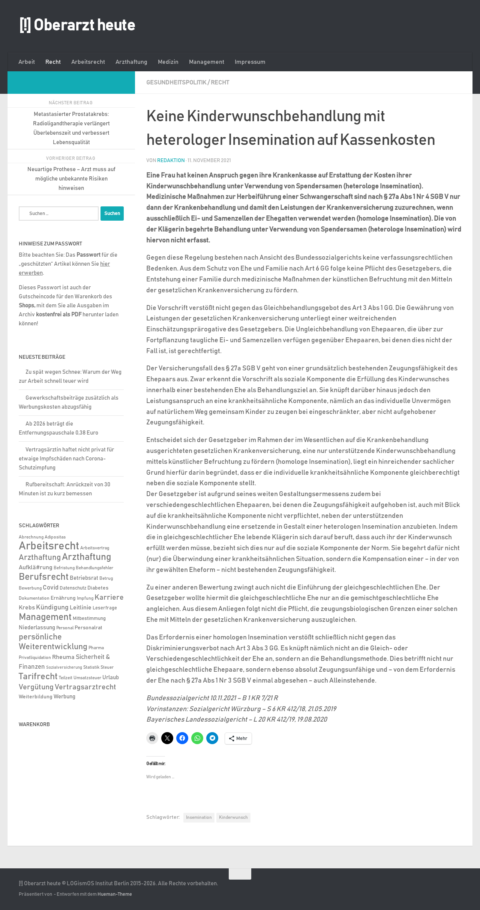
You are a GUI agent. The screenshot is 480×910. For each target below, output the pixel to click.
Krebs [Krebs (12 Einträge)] (27, 608)
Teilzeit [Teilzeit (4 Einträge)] (65, 678)
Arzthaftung (131, 62)
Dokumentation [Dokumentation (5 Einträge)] (34, 598)
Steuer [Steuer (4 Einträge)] (107, 667)
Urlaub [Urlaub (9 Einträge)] (110, 677)
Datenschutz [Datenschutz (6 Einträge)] (73, 588)
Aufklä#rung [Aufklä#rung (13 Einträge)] (35, 567)
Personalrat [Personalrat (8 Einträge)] (88, 627)
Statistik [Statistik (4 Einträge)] (91, 667)
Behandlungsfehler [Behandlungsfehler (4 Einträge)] (94, 568)
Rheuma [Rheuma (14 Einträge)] (63, 657)
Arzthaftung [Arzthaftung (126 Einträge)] (86, 557)
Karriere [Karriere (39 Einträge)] (109, 597)
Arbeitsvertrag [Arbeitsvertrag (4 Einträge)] (94, 548)
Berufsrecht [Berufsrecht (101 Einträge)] (44, 577)
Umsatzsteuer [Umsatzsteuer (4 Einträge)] (87, 678)
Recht (53, 62)
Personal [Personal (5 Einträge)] (65, 628)
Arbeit (26, 62)
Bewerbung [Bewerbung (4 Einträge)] (30, 588)
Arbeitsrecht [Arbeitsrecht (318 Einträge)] (49, 546)
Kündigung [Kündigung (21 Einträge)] (52, 607)
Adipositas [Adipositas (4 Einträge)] (55, 537)
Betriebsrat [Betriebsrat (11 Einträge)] (84, 578)
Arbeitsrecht (88, 62)
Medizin (168, 62)
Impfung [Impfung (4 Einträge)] (85, 598)
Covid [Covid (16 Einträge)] (50, 588)
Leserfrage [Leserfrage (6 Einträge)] (105, 608)
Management (206, 62)
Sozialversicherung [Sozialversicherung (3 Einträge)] (64, 667)
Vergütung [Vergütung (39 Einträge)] (36, 687)
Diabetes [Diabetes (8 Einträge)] (97, 588)
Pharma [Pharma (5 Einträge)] (96, 647)
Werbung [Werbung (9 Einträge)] (64, 696)
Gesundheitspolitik (176, 83)
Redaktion (171, 160)
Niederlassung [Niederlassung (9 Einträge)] (37, 627)
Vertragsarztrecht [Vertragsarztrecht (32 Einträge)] (85, 687)
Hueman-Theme (115, 894)
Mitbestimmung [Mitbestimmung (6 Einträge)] (89, 618)
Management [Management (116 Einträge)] (45, 617)
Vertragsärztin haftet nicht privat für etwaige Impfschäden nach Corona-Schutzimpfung (66, 459)
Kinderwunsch (233, 817)
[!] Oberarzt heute (77, 26)
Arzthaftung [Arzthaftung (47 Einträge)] (40, 557)
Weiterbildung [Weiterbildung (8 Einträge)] (35, 696)
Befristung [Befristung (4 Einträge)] (64, 568)
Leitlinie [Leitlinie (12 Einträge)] (81, 608)
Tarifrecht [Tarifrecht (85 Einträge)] (38, 676)
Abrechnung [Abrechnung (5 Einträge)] (31, 537)
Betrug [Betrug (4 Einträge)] (106, 578)
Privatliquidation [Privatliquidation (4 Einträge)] (35, 658)
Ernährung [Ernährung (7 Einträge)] (63, 598)
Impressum (250, 62)
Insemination (199, 817)
